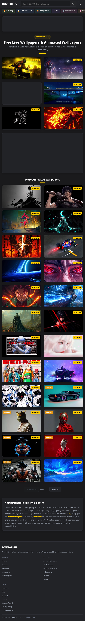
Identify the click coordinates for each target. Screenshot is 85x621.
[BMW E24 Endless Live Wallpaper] (63, 396)
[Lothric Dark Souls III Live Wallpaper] (21, 68)
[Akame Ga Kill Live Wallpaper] (63, 321)
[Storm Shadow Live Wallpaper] (21, 346)
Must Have (6, 572)
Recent (4, 561)
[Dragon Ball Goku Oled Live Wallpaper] (21, 118)
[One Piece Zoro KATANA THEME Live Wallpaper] (21, 196)
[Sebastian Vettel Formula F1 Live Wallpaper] (63, 246)
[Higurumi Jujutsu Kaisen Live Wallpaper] (21, 246)
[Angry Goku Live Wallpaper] (21, 445)
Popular (5, 565)
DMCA (4, 599)
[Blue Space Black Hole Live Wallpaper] (21, 271)
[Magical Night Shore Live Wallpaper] (63, 470)
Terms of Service (8, 603)
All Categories (7, 576)
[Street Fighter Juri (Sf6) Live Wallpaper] (63, 371)
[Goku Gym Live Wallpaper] (21, 470)
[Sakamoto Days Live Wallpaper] (21, 371)
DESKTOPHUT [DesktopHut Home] (10, 4)
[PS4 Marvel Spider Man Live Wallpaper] (63, 68)
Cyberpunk (47, 572)
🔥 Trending (8, 11)
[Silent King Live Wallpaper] (63, 445)
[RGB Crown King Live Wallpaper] (21, 420)
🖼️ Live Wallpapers (24, 11)
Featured (5, 568)
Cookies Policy (7, 610)
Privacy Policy (7, 607)
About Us (5, 588)
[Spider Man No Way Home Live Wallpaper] (21, 221)
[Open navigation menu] (80, 3)
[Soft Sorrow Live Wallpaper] (63, 346)
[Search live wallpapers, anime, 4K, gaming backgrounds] (45, 3)
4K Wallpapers (48, 565)
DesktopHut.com (14, 617)
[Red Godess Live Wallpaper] (63, 420)
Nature (46, 576)
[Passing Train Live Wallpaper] (63, 93)
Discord (5, 596)
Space (45, 579)
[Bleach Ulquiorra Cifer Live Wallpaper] (63, 221)
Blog (3, 592)
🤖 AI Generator (69, 11)
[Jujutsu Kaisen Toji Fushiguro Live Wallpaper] (63, 196)
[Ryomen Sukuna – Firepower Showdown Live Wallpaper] (63, 118)
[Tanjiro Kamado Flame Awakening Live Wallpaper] (21, 296)
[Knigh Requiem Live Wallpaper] (21, 321)
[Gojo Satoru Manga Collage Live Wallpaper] (21, 396)
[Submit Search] (73, 3)
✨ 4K (56, 11)
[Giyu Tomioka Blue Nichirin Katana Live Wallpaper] (63, 296)
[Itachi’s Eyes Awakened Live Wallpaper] (63, 271)
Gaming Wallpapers (50, 568)
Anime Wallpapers (50, 561)
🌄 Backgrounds (43, 11)
